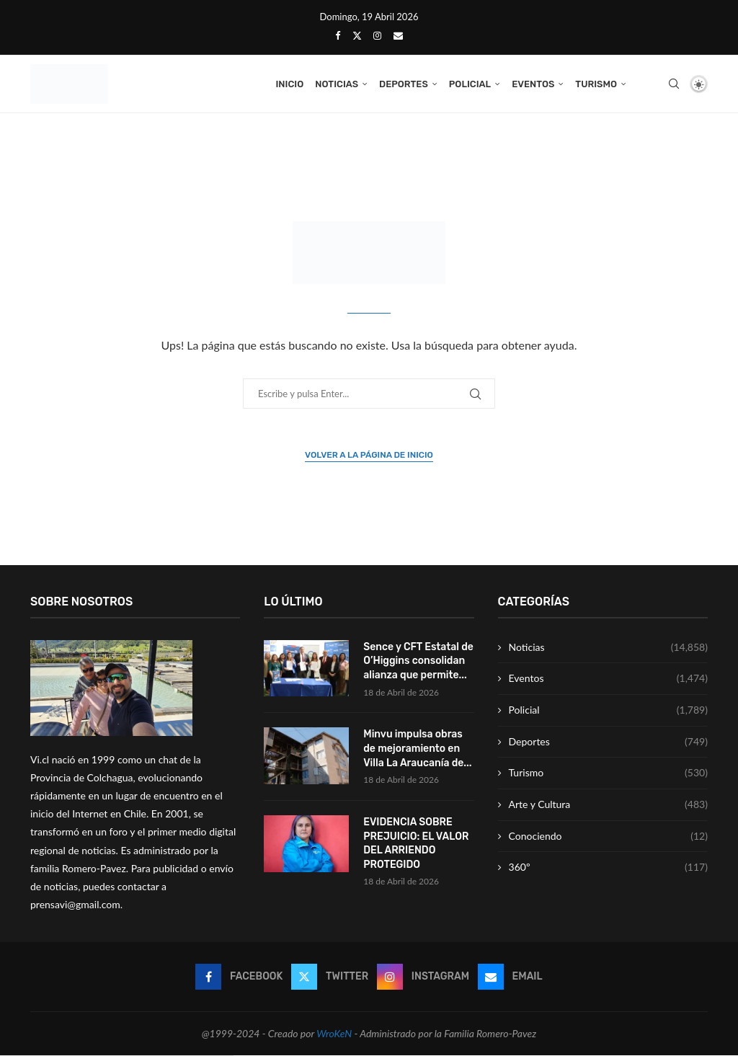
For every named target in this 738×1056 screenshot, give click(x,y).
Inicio (289, 84)
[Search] (674, 84)
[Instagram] (377, 35)
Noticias (336, 84)
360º (608, 868)
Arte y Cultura (608, 805)
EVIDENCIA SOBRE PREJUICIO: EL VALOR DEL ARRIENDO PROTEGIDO (415, 844)
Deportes (403, 84)
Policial (470, 84)
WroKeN (334, 1034)
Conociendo (608, 837)
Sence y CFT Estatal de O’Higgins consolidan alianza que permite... (418, 662)
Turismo (596, 84)
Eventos (533, 84)
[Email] (398, 35)
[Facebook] (337, 35)
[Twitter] (357, 35)
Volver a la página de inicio (369, 456)
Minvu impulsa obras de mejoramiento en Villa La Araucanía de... (417, 749)
